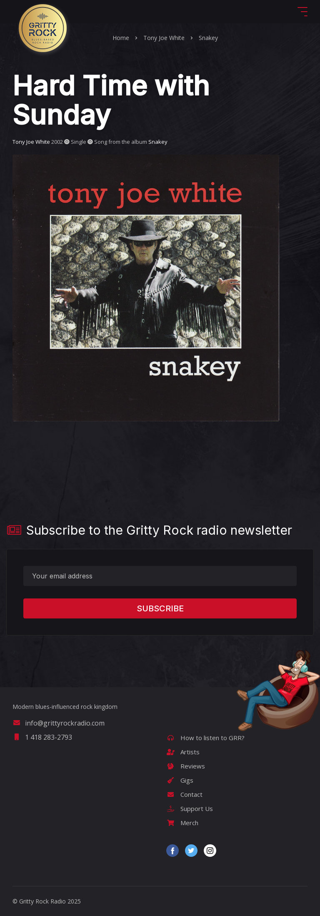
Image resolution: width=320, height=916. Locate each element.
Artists (183, 752)
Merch (182, 822)
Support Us (189, 808)
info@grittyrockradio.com (58, 723)
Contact (184, 794)
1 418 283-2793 (42, 737)
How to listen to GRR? (205, 737)
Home (120, 38)
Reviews (185, 766)
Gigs (179, 780)
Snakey (208, 38)
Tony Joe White (164, 38)
